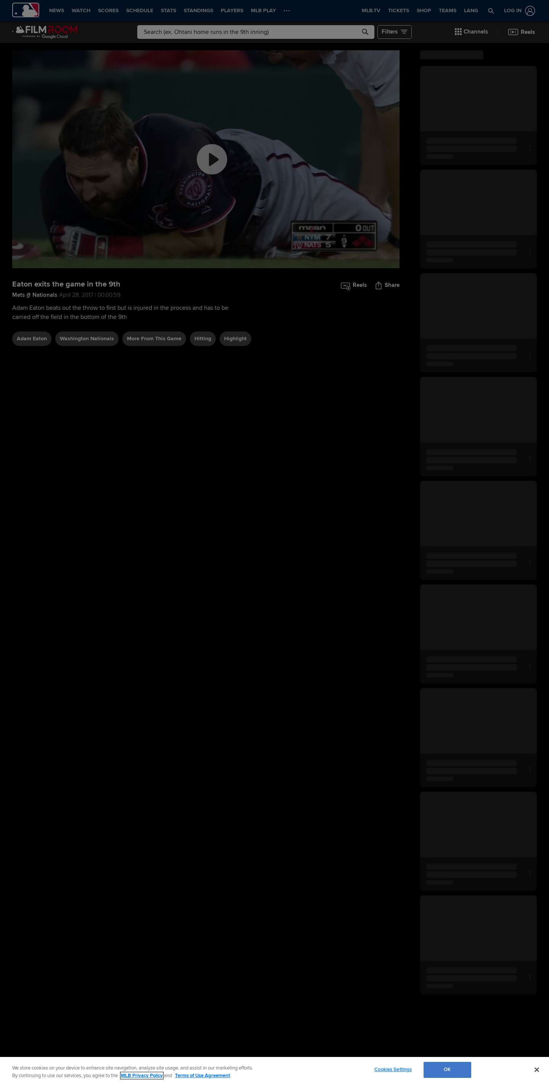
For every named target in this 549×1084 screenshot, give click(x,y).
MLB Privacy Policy (142, 1076)
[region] (274, 1070)
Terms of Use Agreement (202, 1076)
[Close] (536, 1069)
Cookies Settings (393, 1069)
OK (447, 1069)
